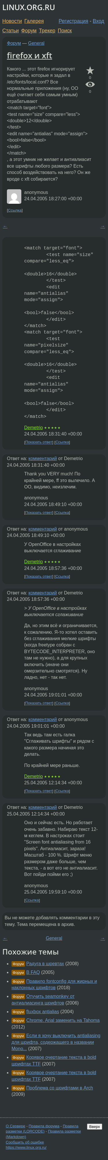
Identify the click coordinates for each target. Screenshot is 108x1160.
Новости (12, 21)
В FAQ (33, 972)
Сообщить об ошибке (25, 1142)
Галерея (34, 21)
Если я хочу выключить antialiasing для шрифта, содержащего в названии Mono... (56, 1042)
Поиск (65, 31)
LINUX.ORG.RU (28, 7)
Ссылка (15, 210)
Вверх (94, 1126)
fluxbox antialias (42, 1011)
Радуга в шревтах (45, 963)
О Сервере (15, 1126)
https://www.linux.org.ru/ (26, 1147)
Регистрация (73, 21)
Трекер (47, 31)
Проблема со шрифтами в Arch (59, 1087)
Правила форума (44, 1126)
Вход (98, 21)
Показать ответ (38, 442)
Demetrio (33, 427)
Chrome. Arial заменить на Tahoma (62, 1020)
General (36, 43)
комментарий (43, 458)
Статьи (10, 31)
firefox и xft (29, 55)
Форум (28, 31)
